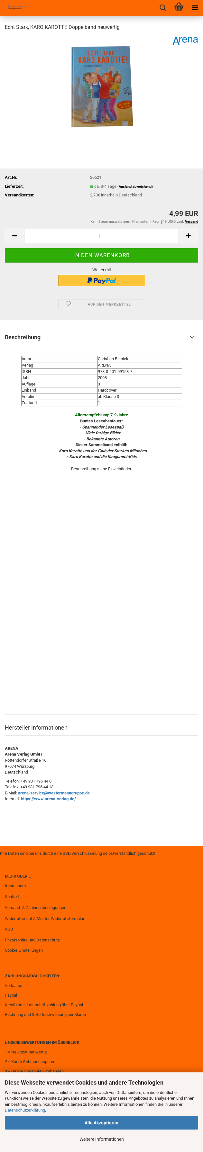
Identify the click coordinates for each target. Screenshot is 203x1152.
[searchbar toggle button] (163, 8)
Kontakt (12, 896)
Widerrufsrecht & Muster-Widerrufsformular (44, 918)
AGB (9, 929)
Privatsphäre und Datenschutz (32, 940)
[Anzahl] (101, 236)
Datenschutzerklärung (25, 1110)
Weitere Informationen (101, 1139)
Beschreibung (23, 337)
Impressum (15, 885)
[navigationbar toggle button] (195, 8)
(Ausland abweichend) (135, 187)
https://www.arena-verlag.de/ (48, 798)
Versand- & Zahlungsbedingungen (35, 907)
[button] (14, 236)
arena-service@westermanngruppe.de (54, 793)
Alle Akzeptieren (101, 1122)
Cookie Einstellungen (24, 950)
